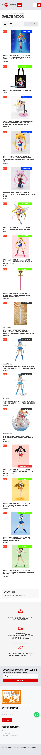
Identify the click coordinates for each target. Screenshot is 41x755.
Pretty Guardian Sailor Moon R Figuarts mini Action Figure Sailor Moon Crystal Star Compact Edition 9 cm (18, 158)
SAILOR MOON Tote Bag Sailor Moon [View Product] (20, 76)
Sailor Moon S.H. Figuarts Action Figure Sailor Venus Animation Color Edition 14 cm (18, 505)
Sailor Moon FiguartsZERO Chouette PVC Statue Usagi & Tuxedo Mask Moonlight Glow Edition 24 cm (18, 122)
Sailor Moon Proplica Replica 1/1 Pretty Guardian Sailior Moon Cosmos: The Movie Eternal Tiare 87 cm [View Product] (20, 313)
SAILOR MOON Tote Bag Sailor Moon (17, 91)
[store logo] (8, 5)
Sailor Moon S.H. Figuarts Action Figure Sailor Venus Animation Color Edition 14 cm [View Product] (20, 489)
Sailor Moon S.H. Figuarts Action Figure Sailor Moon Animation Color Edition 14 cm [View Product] (20, 246)
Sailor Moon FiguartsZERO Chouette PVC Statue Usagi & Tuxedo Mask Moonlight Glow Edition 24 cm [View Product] (20, 107)
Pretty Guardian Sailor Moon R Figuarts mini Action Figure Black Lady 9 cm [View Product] (20, 178)
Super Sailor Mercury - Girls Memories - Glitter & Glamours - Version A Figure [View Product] (20, 349)
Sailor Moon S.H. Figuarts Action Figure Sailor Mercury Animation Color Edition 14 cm (16, 538)
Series (8, 13)
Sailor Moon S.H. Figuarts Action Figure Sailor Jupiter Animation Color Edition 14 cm (18, 572)
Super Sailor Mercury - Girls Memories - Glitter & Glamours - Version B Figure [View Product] (20, 384)
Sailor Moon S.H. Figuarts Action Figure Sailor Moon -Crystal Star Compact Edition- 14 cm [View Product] (20, 41)
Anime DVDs (6, 733)
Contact (6, 720)
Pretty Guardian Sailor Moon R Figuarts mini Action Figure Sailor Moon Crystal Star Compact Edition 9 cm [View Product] (20, 142)
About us (5, 731)
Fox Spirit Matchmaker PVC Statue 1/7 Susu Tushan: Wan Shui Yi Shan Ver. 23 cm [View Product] (20, 419)
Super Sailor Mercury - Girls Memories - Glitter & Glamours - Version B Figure (19, 402)
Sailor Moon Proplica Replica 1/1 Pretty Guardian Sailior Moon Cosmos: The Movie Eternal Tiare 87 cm (18, 331)
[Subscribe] (20, 680)
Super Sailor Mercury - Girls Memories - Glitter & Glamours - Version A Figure (19, 367)
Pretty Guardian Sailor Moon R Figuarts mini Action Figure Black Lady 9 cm (19, 194)
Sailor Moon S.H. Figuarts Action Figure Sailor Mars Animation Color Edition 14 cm (18, 471)
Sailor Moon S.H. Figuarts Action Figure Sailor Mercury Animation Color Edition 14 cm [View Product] (20, 523)
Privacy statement (31, 747)
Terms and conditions (20, 747)
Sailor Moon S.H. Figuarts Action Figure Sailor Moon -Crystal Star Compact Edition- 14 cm (17, 57)
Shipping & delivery (7, 714)
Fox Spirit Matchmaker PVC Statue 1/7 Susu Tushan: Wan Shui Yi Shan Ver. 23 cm (18, 437)
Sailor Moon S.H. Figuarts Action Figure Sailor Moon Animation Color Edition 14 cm (18, 261)
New (26, 24)
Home (3, 13)
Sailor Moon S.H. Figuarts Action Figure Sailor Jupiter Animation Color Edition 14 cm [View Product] (20, 556)
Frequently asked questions (10, 712)
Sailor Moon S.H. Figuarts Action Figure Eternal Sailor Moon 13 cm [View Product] (20, 213)
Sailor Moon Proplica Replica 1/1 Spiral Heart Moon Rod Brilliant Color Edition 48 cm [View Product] (20, 279)
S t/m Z (15, 13)
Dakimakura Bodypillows (9, 735)
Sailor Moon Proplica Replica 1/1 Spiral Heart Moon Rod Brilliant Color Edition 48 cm (16, 295)
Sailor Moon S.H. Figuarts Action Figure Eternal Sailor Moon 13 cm (17, 228)
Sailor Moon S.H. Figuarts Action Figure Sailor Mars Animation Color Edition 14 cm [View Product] (20, 456)
